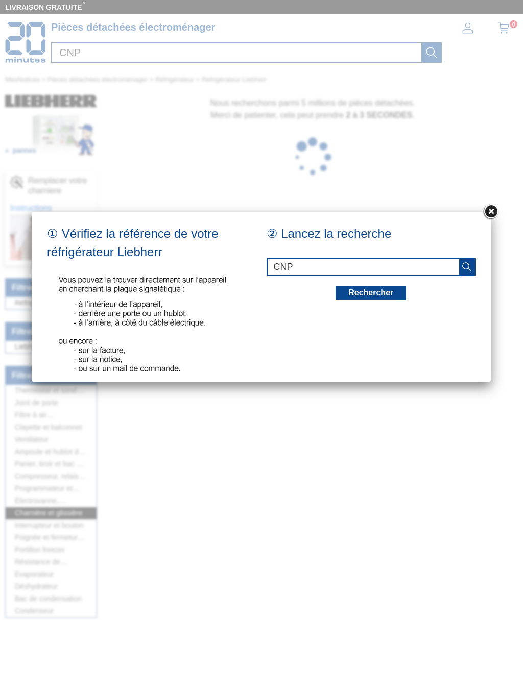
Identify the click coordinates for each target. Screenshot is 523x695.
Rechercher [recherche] (370, 292)
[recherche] (466, 267)
